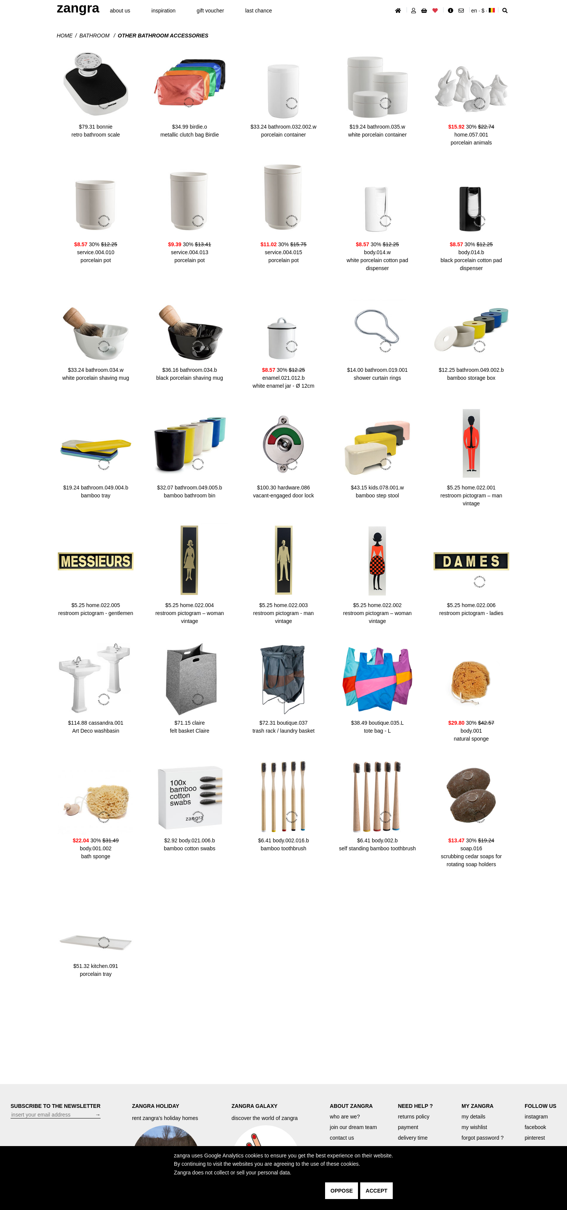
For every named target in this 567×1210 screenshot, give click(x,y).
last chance (258, 11)
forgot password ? (482, 1138)
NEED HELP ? (415, 1106)
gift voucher (210, 11)
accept (376, 1191)
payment (408, 1127)
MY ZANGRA (478, 1106)
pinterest (535, 1138)
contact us (342, 1138)
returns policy (413, 1117)
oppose (341, 1191)
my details (473, 1117)
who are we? (345, 1117)
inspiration (164, 11)
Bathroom (95, 36)
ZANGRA (78, 7)
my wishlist (474, 1127)
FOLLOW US (540, 1106)
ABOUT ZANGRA (351, 1106)
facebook (535, 1127)
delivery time (413, 1138)
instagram (536, 1117)
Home (65, 36)
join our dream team (353, 1127)
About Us (120, 11)
